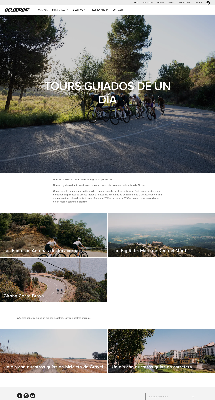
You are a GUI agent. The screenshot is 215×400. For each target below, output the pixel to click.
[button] (136, 2)
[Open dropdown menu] (67, 10)
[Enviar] (193, 396)
